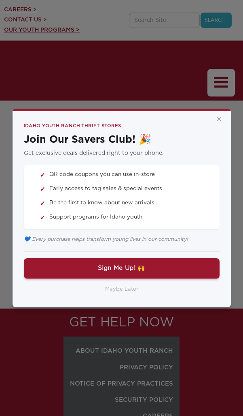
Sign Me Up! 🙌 (122, 268)
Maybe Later (121, 289)
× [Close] (219, 119)
